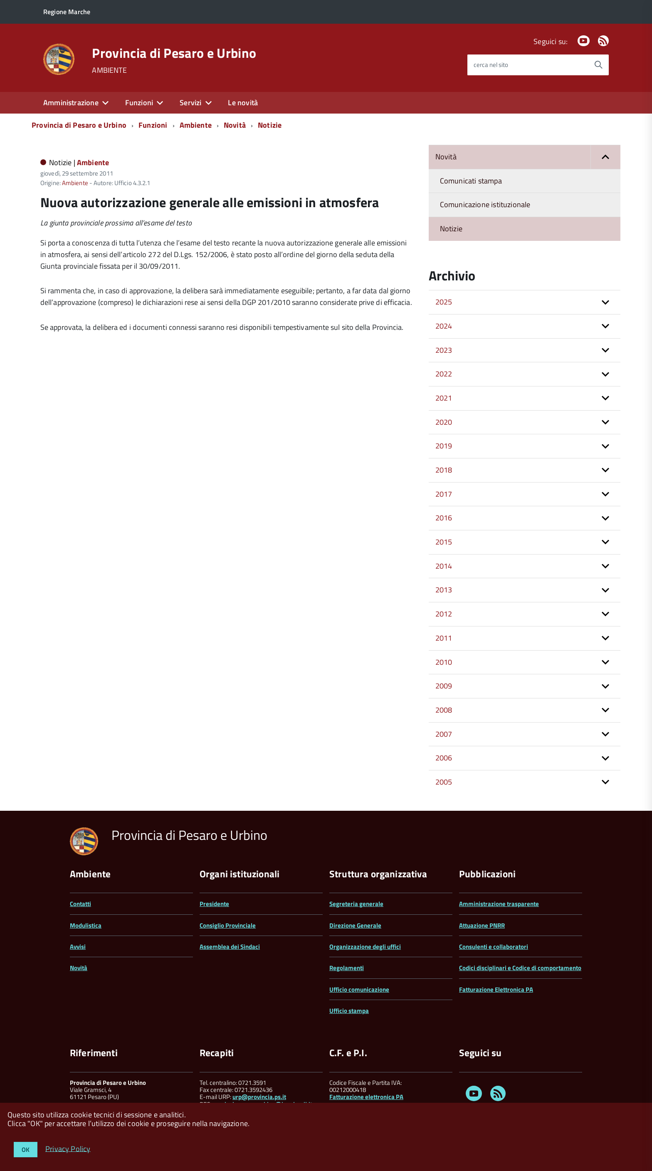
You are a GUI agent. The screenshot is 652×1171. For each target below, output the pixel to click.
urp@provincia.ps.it (259, 1097)
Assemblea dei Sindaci (230, 946)
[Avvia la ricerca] (598, 64)
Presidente (214, 904)
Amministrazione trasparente (499, 904)
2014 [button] (443, 566)
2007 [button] (443, 734)
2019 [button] (443, 445)
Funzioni (139, 102)
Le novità (243, 102)
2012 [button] (443, 613)
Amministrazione (71, 102)
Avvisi (78, 946)
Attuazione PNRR (482, 925)
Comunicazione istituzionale (485, 204)
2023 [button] (443, 350)
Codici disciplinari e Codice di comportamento (520, 968)
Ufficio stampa (349, 1010)
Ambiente (196, 125)
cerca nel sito (491, 64)
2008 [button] (443, 709)
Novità (235, 125)
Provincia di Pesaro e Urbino (174, 52)
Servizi (190, 102)
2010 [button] (443, 662)
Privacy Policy (68, 1148)
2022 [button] (443, 373)
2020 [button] (443, 422)
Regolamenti (346, 968)
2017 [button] (443, 494)
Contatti (80, 904)
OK (26, 1149)
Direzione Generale (355, 925)
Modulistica (85, 925)
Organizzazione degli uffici (365, 946)
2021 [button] (443, 398)
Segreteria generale (356, 904)
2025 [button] (443, 301)
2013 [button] (443, 589)
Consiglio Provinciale (228, 925)
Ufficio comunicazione (359, 989)
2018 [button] (443, 469)
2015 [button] (443, 541)
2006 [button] (443, 757)
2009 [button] (443, 685)
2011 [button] (443, 638)
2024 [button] (443, 326)
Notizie (270, 125)
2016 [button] (443, 517)
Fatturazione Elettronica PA (496, 989)
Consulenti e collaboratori (493, 946)
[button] (605, 157)
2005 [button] (443, 781)
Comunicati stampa (471, 180)
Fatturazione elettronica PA (366, 1097)
